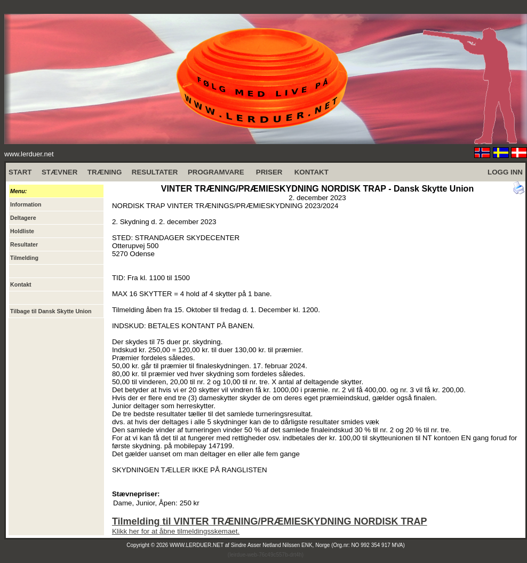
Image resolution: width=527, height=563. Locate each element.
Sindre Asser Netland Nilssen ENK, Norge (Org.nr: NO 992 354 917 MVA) (318, 545)
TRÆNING (104, 172)
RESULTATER (155, 172)
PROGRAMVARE (216, 172)
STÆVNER (59, 172)
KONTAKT (311, 172)
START (20, 172)
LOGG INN (505, 172)
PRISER (269, 172)
